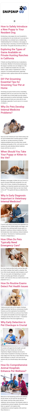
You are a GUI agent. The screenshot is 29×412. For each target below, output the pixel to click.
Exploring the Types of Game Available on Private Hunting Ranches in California (14, 54)
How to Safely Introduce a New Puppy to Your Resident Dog (14, 29)
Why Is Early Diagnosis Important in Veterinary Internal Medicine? (13, 198)
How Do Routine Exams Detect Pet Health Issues (14, 285)
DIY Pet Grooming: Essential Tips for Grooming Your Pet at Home (13, 83)
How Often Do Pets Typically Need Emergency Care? (11, 242)
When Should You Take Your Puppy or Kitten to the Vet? (13, 154)
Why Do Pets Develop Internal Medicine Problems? (12, 109)
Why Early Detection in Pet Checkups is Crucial (14, 324)
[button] (14, 21)
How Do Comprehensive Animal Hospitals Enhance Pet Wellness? (14, 368)
